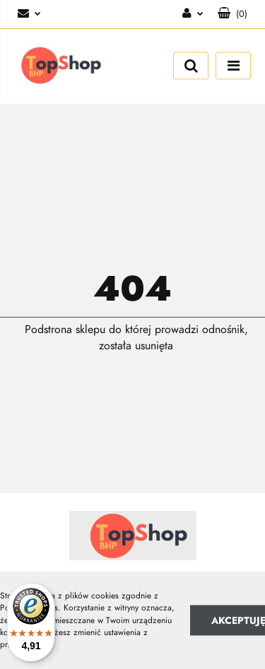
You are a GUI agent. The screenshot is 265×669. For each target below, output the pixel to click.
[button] (232, 14)
